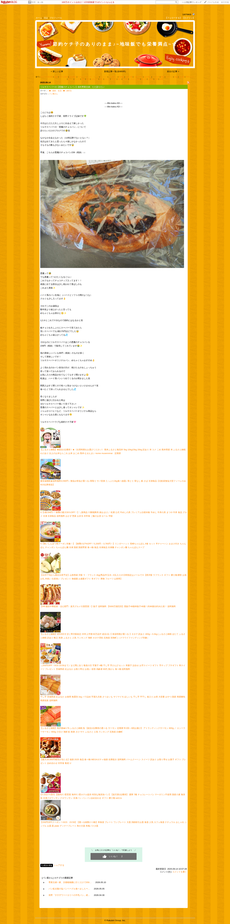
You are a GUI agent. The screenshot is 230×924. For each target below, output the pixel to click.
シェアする (59, 865)
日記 (46, 18)
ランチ (77, 79)
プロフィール (56, 18)
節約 (101, 79)
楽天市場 (225, 2)
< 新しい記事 (57, 71)
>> (191, 2)
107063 (187, 14)
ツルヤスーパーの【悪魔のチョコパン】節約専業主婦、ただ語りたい (72, 87)
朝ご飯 (181, 77)
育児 (88, 79)
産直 (83, 79)
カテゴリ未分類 (46, 77)
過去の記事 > (173, 71)
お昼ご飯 (128, 77)
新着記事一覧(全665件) (115, 71)
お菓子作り (138, 77)
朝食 (56, 77)
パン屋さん (112, 77)
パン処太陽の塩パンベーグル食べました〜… (69, 889)
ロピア (107, 79)
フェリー (103, 77)
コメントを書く (179, 872)
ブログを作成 (213, 2)
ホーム (39, 18)
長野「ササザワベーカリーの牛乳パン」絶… (69, 895)
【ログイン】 (188, 18)
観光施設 (72, 77)
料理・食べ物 (37, 2)
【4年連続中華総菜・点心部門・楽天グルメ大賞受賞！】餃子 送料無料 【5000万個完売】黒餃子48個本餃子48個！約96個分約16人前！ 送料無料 (108, 606)
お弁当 (150, 79)
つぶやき (155, 77)
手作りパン (190, 77)
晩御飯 (121, 77)
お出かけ (94, 79)
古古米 (125, 79)
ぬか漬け (147, 77)
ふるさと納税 (134, 79)
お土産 (113, 79)
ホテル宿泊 (63, 77)
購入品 (143, 79)
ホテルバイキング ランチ (88, 77)
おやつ (70, 79)
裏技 (162, 77)
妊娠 (176, 77)
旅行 (119, 79)
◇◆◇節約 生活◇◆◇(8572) (59, 91)
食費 (161, 79)
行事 (156, 79)
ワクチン (169, 77)
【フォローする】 (173, 18)
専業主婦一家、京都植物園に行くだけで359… (70, 882)
